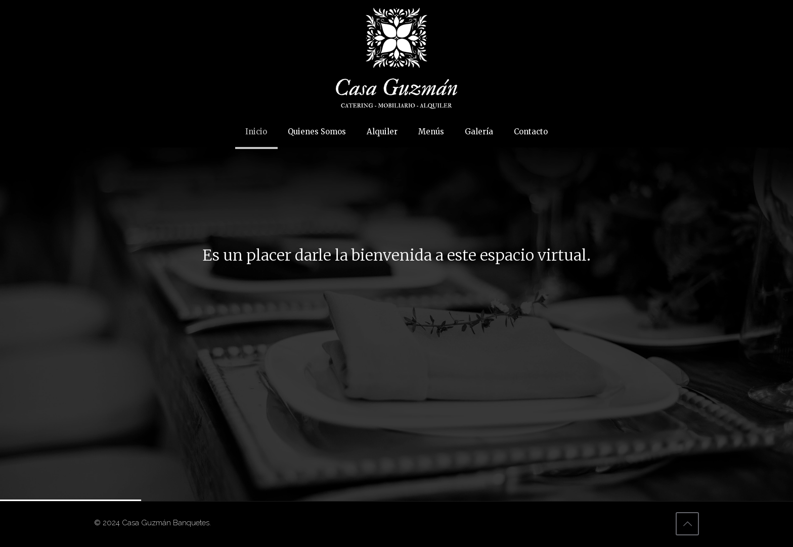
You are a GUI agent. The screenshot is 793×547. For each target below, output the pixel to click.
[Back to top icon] (687, 523)
